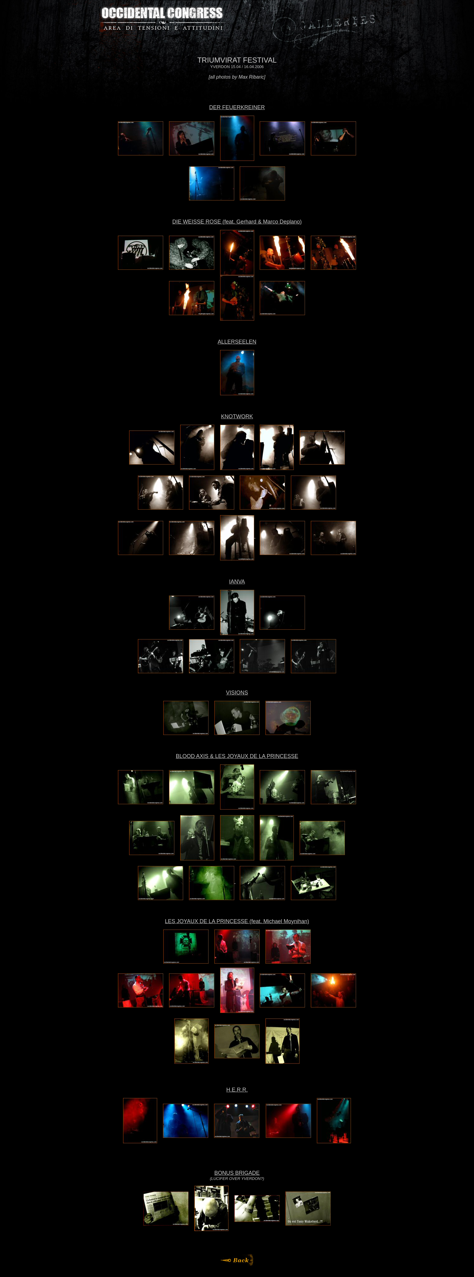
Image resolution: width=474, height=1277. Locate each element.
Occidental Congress (162, 18)
